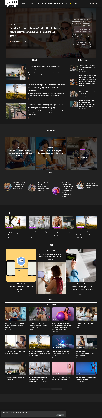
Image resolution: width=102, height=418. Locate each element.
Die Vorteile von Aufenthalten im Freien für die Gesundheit (44, 68)
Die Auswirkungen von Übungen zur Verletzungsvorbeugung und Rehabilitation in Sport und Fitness (39, 393)
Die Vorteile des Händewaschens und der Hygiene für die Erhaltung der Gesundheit (14, 241)
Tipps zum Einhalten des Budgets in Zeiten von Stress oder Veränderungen (51, 159)
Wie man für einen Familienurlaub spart (81, 158)
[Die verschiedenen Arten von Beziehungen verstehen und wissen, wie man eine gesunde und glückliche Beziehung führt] (74, 109)
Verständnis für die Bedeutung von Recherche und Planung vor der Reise (87, 67)
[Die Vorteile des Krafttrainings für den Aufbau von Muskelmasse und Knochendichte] (86, 382)
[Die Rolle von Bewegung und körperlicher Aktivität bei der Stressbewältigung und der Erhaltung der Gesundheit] (16, 93)
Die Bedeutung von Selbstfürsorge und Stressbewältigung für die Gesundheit (39, 241)
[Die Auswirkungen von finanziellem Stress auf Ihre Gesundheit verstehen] (63, 230)
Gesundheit (9, 235)
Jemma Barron (15, 43)
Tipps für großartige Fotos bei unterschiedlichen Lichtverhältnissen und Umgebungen (43, 192)
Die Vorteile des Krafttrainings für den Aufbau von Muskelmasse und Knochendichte (86, 393)
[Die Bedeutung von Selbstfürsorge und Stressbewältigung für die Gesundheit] (39, 230)
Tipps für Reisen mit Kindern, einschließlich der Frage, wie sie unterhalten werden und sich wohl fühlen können (33, 31)
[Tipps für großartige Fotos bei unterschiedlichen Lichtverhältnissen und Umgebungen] (32, 194)
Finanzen (19, 152)
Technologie (21, 293)
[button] (49, 178)
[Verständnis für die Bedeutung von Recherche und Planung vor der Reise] (74, 68)
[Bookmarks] (93, 3)
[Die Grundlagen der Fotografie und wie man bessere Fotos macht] (15, 354)
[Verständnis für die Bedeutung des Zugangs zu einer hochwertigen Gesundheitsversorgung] (16, 115)
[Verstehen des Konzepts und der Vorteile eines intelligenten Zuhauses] (81, 275)
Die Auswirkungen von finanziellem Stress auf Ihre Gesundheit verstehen (62, 241)
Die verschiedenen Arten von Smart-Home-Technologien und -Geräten (51, 266)
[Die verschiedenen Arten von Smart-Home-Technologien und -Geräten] (51, 290)
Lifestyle (12, 22)
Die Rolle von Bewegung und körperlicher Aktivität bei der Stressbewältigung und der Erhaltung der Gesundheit (46, 89)
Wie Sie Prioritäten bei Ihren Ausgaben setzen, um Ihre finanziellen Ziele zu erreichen (19, 157)
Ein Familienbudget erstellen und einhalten (91, 190)
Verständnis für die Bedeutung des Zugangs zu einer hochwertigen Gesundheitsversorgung (45, 110)
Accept (19, 414)
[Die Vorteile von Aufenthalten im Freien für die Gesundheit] (16, 72)
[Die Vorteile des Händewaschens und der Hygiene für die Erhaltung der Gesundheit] (15, 230)
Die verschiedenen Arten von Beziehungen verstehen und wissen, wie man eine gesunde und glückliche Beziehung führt (87, 108)
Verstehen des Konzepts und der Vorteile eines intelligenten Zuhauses (81, 299)
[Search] (96, 3)
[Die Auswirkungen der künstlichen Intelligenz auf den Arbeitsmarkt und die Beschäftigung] (63, 354)
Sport (55, 329)
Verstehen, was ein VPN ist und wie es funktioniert (21, 297)
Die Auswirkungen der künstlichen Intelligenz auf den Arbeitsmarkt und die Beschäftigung (62, 365)
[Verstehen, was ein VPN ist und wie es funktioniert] (21, 275)
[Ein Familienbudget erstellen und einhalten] (80, 192)
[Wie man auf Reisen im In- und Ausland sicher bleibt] (74, 98)
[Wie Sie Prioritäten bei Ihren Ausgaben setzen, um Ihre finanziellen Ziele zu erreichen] (8, 194)
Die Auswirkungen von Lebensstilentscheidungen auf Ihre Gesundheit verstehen (86, 365)
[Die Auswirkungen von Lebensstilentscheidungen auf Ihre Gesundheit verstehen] (86, 354)
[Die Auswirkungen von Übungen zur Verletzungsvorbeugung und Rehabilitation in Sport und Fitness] (39, 382)
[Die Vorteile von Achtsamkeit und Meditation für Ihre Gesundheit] (63, 382)
